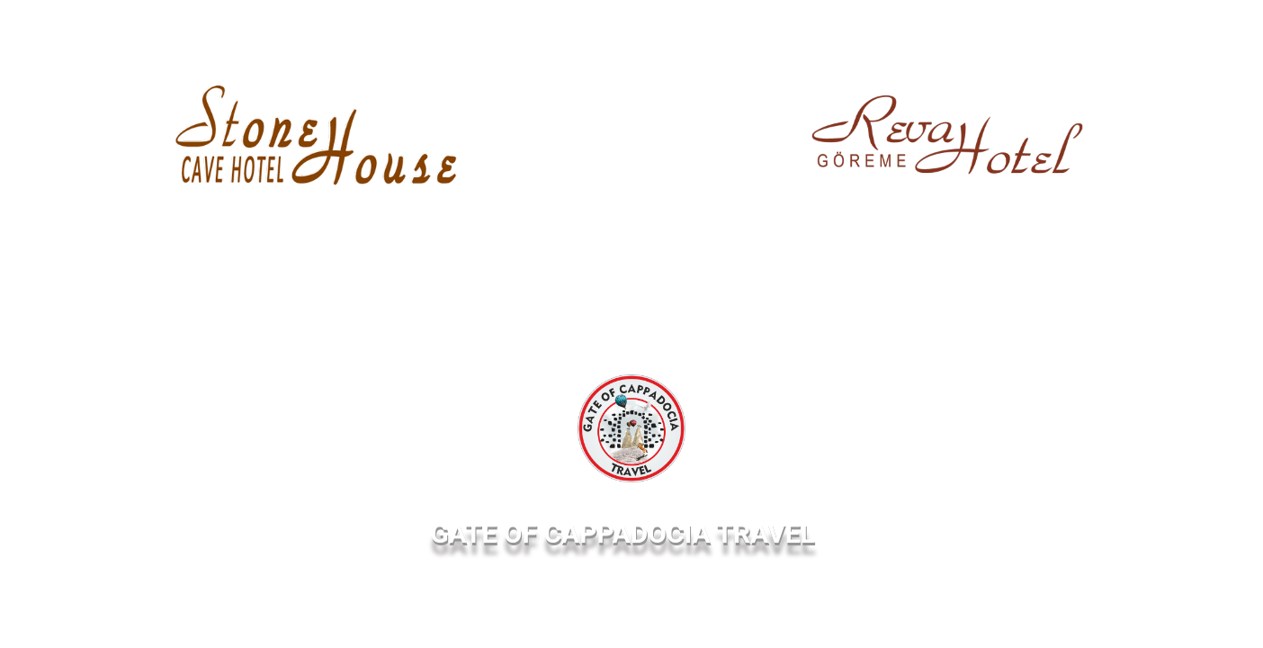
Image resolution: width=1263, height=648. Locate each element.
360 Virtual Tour (379, 235)
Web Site (220, 235)
